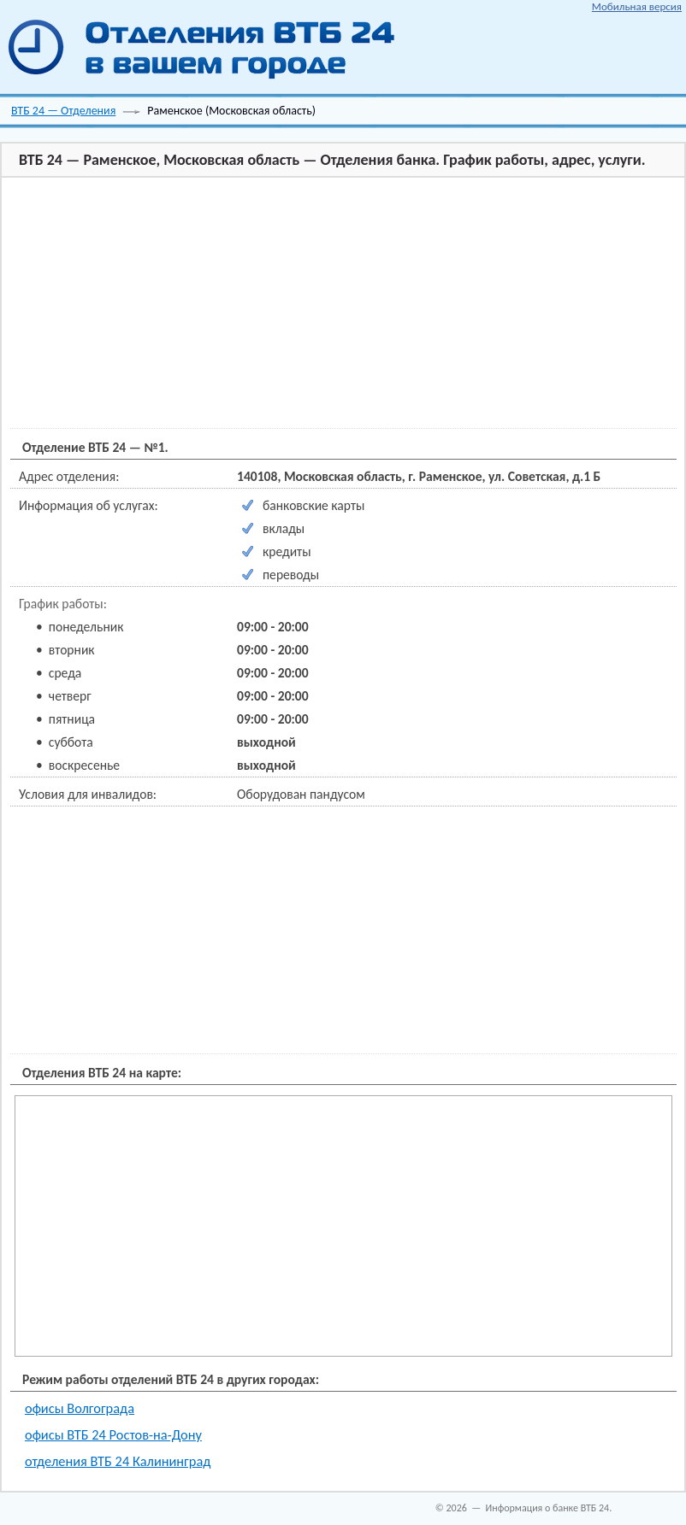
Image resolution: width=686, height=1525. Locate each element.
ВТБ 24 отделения (210, 47)
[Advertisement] (311, 304)
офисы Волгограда (79, 1407)
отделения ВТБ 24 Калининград (117, 1460)
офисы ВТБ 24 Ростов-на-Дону (113, 1434)
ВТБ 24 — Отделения (63, 110)
